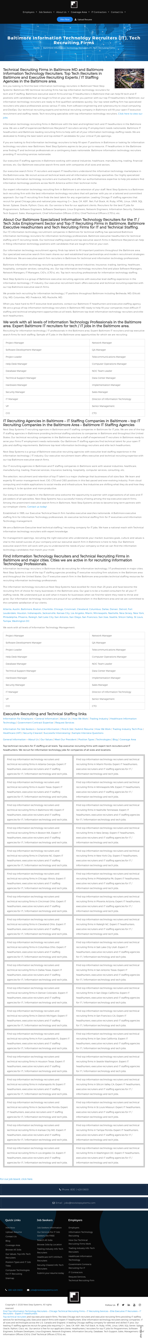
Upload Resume (83, 19)
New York (138, 613)
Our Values (47, 739)
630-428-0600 (15, 1290)
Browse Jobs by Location (49, 1244)
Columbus (95, 609)
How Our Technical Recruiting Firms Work (80, 1242)
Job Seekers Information (49, 1227)
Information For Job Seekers (19, 729)
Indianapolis (34, 613)
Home (36, 48)
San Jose (103, 617)
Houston (21, 613)
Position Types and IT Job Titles (18, 1264)
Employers (30, 12)
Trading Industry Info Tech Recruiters (50, 1251)
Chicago (58, 609)
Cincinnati (70, 609)
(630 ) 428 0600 (79, 1189)
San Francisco (90, 617)
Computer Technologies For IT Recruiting (18, 1272)
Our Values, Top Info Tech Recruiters (18, 1256)
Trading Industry (99, 718)
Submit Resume (84, 729)
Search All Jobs (44, 1240)
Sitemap (10, 1278)
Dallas (105, 609)
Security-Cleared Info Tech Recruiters (50, 1267)
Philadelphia (10, 617)
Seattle (113, 617)
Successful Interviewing (57, 733)
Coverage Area (80, 12)
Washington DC (21, 621)
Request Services (64, 722)
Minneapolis (100, 613)
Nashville (113, 613)
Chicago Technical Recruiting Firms (67, 1311)
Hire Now (64, 19)
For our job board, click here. (16, 1179)
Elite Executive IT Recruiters (123, 1311)
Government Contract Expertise (35, 722)
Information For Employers (18, 718)
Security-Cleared (32, 733)
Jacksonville (49, 613)
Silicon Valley (125, 617)
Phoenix (22, 617)
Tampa (7, 621)
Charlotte (47, 609)
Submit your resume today (50, 1273)
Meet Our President (65, 739)
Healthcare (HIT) (12, 733)
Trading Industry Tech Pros (127, 729)
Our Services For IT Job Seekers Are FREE (48, 1234)
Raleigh (33, 617)
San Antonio (61, 617)
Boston (37, 609)
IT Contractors (100, 12)
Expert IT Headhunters (26, 1313)
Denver (114, 609)
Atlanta (7, 609)
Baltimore (26, 609)
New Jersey (125, 613)
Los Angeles (77, 613)
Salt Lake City (46, 617)
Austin (16, 609)
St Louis (138, 617)
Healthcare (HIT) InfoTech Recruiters (49, 1259)
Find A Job (67, 729)
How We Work (80, 718)
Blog (115, 739)
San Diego (75, 617)
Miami (88, 613)
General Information (46, 718)
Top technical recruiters (14, 1316)
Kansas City (63, 613)
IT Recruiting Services (97, 1311)
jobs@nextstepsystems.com (79, 1202)
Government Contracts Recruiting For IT (80, 1266)
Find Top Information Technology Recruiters (25, 1311)
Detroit (123, 609)
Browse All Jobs (13, 1249)
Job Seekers (47, 12)
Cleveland (82, 609)
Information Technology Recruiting (81, 1234)
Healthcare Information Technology (80, 1258)
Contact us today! (37, 506)
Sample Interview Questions (87, 733)
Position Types (86, 739)
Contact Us (118, 12)
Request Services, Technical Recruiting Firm (81, 1278)
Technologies (103, 739)
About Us (62, 12)
